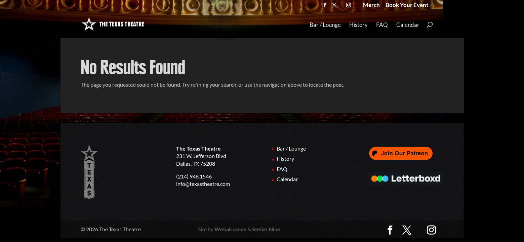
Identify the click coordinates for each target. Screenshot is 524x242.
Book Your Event (407, 5)
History (358, 25)
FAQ (382, 25)
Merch (371, 5)
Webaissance (230, 229)
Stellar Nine (266, 229)
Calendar (407, 25)
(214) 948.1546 (194, 176)
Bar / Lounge (325, 25)
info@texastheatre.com (203, 183)
